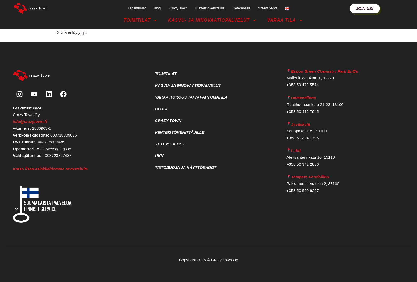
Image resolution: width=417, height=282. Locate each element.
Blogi (157, 8)
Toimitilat (140, 20)
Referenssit (241, 8)
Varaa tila (285, 20)
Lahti (296, 150)
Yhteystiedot (267, 8)
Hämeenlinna (303, 98)
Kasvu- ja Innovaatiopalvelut (212, 20)
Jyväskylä (300, 124)
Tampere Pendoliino (310, 177)
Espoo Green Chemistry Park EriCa (324, 71)
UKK (159, 155)
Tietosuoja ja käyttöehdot (185, 167)
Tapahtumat (137, 8)
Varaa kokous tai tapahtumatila (191, 97)
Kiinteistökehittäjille (210, 8)
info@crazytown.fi (30, 121)
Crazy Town (178, 8)
